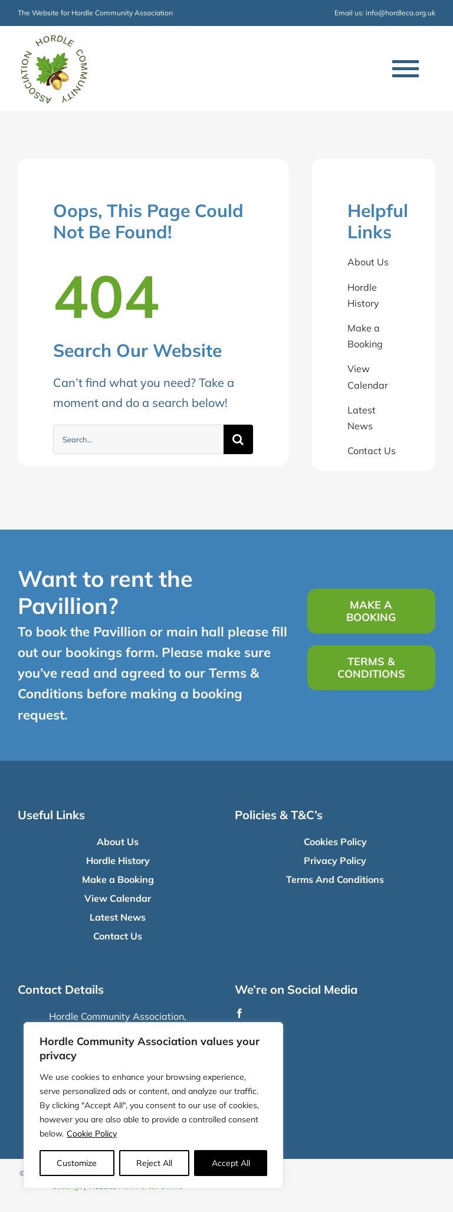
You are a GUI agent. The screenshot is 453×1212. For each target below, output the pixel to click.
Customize (77, 1163)
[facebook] (239, 1013)
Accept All (231, 1163)
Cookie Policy (92, 1133)
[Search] (238, 439)
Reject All (154, 1163)
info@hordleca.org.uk (400, 12)
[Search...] (138, 439)
